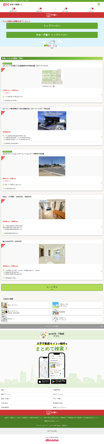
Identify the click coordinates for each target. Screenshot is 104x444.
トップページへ (52, 25)
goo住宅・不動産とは (10, 417)
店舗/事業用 (5, 407)
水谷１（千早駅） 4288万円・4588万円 (16, 197)
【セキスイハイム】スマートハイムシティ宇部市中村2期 (23, 154)
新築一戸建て (5, 399)
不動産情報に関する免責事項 (75, 417)
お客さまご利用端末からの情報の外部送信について (30, 417)
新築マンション (6, 394)
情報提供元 (63, 417)
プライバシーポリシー (41, 425)
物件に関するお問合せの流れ (51, 417)
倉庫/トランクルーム (59, 407)
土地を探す (4, 403)
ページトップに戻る (52, 326)
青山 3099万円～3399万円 (12, 241)
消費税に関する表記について (51, 421)
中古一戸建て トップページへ (52, 35)
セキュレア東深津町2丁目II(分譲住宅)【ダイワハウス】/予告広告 (26, 109)
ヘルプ (50, 425)
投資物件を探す (58, 403)
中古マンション (58, 394)
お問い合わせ (57, 425)
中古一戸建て (57, 399)
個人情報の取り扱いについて (91, 417)
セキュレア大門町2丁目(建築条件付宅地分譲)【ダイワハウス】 (25, 66)
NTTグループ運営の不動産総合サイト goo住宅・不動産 (15, 0)
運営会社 (64, 425)
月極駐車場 (56, 390)
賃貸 (2, 390)
